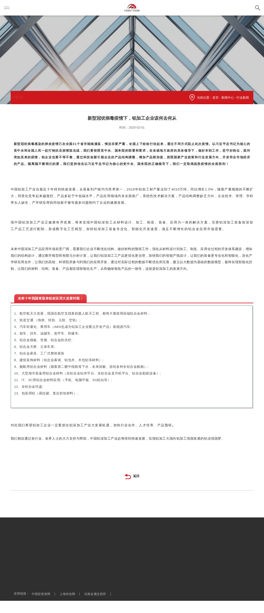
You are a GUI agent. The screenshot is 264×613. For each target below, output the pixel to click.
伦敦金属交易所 (99, 594)
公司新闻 (24, 97)
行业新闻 (79, 97)
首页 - (216, 97)
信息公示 (52, 97)
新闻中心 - (228, 97)
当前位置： (204, 97)
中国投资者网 (45, 594)
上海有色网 (72, 594)
